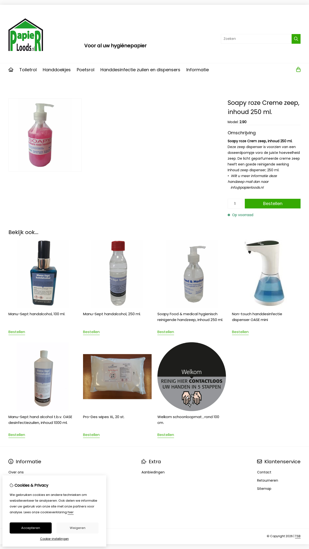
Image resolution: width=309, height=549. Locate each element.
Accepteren (30, 528)
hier (71, 512)
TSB (298, 536)
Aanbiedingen (153, 472)
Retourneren (267, 480)
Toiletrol (28, 70)
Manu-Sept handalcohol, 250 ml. (112, 313)
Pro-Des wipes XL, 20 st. (104, 416)
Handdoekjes (57, 70)
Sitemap (264, 488)
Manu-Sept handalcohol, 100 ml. (36, 313)
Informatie (197, 70)
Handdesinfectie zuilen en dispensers (140, 70)
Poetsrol (85, 70)
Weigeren (77, 528)
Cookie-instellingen (54, 539)
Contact (264, 472)
